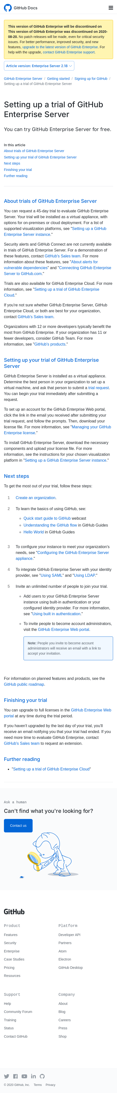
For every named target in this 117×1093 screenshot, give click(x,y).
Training (10, 1020)
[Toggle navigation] (111, 8)
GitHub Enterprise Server (23, 79)
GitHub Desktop (71, 968)
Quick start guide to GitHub (47, 518)
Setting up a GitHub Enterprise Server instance (65, 460)
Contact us (18, 826)
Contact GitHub (15, 1036)
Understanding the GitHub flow (50, 525)
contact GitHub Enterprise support (69, 52)
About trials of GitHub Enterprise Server (34, 151)
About (63, 1004)
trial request (98, 388)
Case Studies (14, 959)
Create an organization (35, 498)
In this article (14, 145)
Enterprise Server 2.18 (39, 65)
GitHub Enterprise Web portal (63, 629)
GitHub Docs (26, 7)
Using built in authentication (56, 614)
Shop (63, 1036)
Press (63, 1028)
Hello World (34, 532)
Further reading (15, 176)
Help (7, 1004)
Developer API (70, 935)
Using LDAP (84, 575)
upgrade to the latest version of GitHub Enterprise (60, 47)
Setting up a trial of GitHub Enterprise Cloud (51, 769)
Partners (65, 943)
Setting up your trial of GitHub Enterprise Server (40, 157)
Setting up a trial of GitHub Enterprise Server (38, 84)
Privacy (50, 1085)
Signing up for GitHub (91, 79)
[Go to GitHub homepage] (14, 910)
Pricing (9, 968)
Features (10, 935)
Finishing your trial (18, 170)
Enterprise (12, 951)
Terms (38, 1085)
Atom (63, 951)
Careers (65, 1020)
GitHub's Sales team (62, 256)
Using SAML (52, 575)
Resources (12, 976)
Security (10, 943)
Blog (62, 1012)
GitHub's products (49, 344)
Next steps (12, 163)
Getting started (58, 79)
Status (9, 1028)
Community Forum (18, 1012)
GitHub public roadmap (24, 684)
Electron (65, 959)
